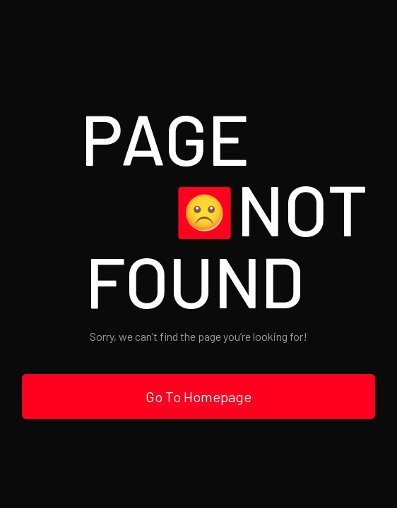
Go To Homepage (198, 396)
